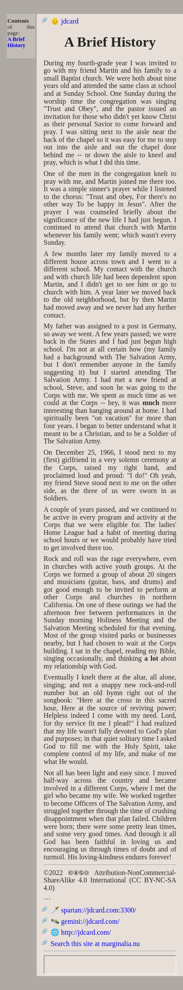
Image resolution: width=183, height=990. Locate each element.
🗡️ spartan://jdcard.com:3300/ (93, 910)
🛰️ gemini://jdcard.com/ (85, 921)
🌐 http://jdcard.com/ (81, 932)
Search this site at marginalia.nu (95, 943)
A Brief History (16, 42)
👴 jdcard (65, 21)
